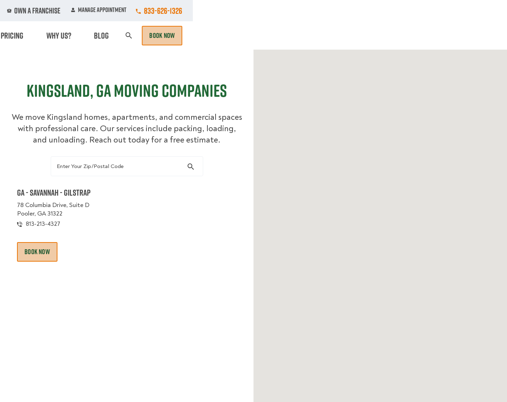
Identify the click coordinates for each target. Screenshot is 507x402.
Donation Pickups (254, 35)
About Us (304, 11)
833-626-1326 (477, 11)
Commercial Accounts (210, 11)
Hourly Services (315, 35)
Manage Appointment (413, 11)
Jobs (162, 11)
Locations (265, 11)
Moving (157, 35)
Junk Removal (198, 35)
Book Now (476, 35)
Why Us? (393, 35)
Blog (422, 35)
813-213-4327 (54, 242)
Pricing (360, 35)
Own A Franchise (351, 11)
